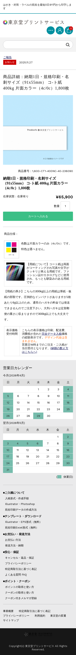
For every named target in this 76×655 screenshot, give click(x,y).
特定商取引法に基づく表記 (21, 569)
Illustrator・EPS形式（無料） (23, 521)
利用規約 (40, 615)
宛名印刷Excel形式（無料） (22, 527)
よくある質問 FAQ (16, 574)
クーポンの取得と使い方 (19, 592)
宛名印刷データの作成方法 (21, 509)
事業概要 (8, 611)
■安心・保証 (11, 552)
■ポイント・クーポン (16, 581)
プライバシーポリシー (18, 563)
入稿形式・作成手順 (17, 498)
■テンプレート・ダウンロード (22, 516)
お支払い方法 (13, 539)
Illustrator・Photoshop (20, 504)
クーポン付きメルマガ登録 (21, 598)
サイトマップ (11, 620)
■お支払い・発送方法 (16, 534)
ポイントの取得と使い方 (19, 586)
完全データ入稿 (52, 333)
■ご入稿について (14, 492)
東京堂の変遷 (58, 615)
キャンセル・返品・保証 (19, 557)
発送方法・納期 (14, 545)
